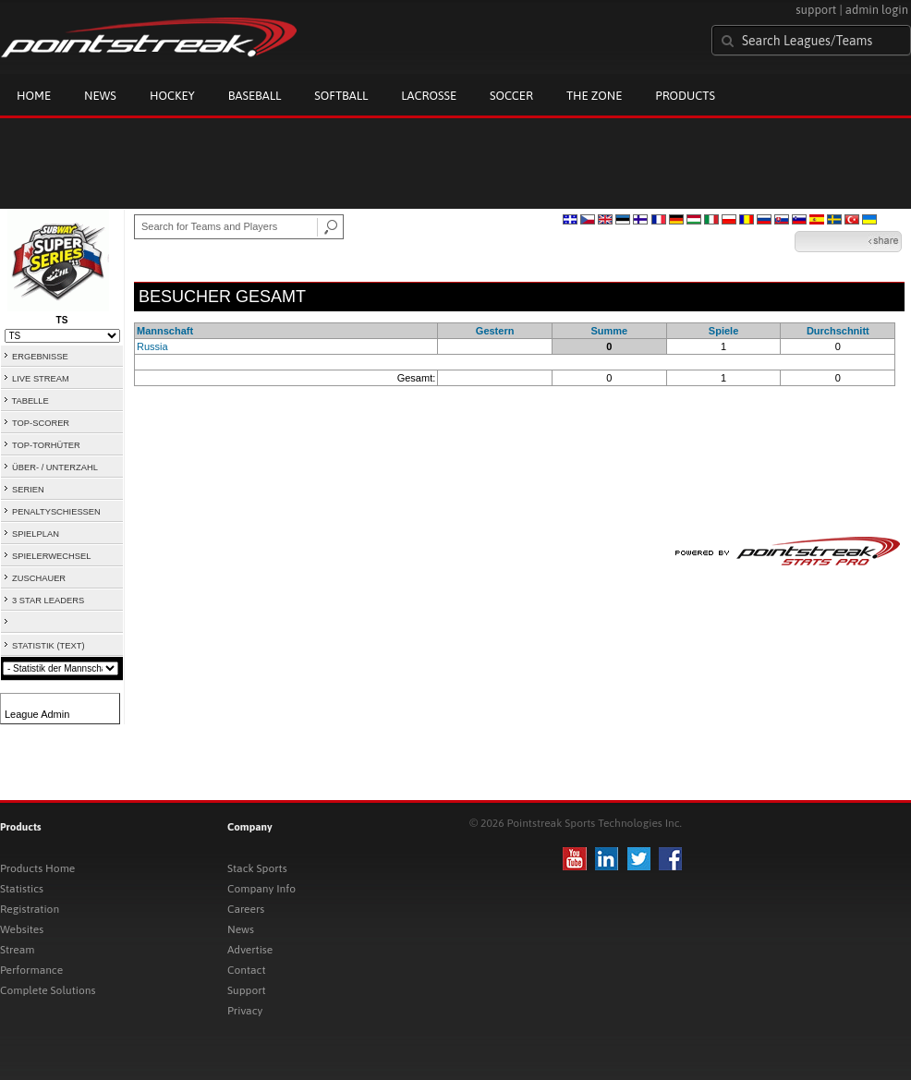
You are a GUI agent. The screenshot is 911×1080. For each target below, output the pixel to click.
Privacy (244, 1010)
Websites (21, 929)
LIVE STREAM (40, 378)
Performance (31, 970)
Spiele (723, 330)
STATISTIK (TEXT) (48, 645)
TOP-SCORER (40, 423)
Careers (245, 909)
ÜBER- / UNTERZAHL (55, 467)
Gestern (495, 330)
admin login (876, 10)
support (816, 10)
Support (246, 990)
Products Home (37, 868)
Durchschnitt (838, 330)
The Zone (594, 96)
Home (34, 96)
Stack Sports (257, 868)
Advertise (250, 949)
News (100, 96)
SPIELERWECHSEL (51, 556)
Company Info (261, 888)
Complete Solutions (47, 990)
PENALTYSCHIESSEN (56, 511)
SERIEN (28, 489)
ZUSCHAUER (39, 578)
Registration (29, 909)
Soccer (511, 96)
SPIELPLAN (35, 534)
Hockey (172, 96)
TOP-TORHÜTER (46, 445)
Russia (152, 346)
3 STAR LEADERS (48, 600)
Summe (608, 330)
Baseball (255, 96)
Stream (17, 949)
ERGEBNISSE (40, 356)
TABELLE (29, 401)
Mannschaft (165, 330)
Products (685, 96)
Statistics (21, 888)
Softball (341, 96)
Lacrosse (428, 96)
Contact (246, 970)
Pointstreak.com (149, 39)
